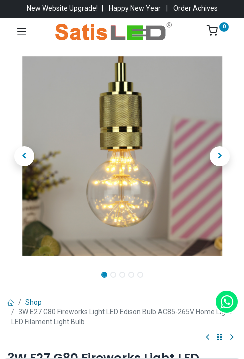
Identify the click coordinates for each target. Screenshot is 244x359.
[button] (24, 156)
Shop (33, 302)
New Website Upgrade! (62, 8)
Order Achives (195, 8)
